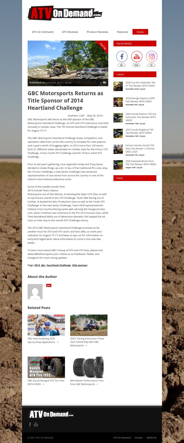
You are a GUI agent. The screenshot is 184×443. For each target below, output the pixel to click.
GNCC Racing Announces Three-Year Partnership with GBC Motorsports (87, 342)
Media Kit (151, 437)
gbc (43, 265)
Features (122, 31)
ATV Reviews (70, 31)
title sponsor (79, 265)
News (140, 31)
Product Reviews (97, 31)
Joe (49, 285)
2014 (37, 265)
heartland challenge (59, 265)
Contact (139, 437)
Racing (103, 46)
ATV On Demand (42, 31)
